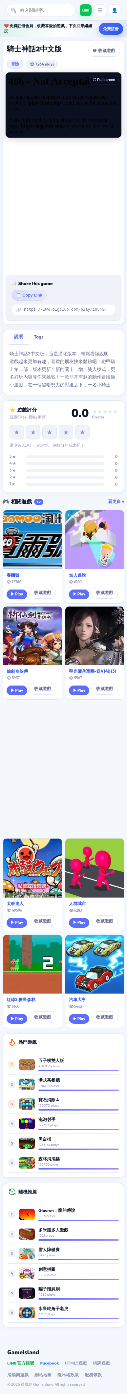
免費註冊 (111, 28)
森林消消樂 (49, 1159)
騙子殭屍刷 (49, 1289)
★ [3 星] (50, 432)
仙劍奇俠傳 (17, 671)
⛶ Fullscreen (104, 80)
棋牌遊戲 (101, 1363)
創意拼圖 (46, 1269)
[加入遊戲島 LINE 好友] (86, 10)
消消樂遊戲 (18, 1375)
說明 (18, 337)
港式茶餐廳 (49, 1080)
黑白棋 (44, 1139)
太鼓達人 (15, 903)
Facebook (49, 1363)
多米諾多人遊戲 (53, 1230)
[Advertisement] (63, 206)
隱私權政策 (68, 1375)
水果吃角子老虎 (53, 1308)
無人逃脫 (77, 575)
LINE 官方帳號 (20, 1363)
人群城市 (77, 903)
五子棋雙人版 (51, 1060)
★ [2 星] (33, 432)
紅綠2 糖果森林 (21, 999)
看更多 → (116, 501)
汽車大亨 (77, 999)
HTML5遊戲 (76, 1363)
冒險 (15, 63)
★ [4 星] (66, 432)
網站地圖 (43, 1375)
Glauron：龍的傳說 (56, 1210)
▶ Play (17, 594)
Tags (38, 337)
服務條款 (93, 1375)
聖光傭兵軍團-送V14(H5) (92, 671)
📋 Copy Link (29, 295)
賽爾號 (13, 575)
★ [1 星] (17, 432)
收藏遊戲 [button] (106, 50)
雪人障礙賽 (49, 1249)
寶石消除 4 (48, 1100)
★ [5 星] (82, 432)
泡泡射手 (46, 1119)
